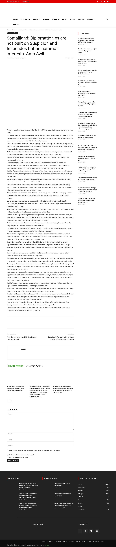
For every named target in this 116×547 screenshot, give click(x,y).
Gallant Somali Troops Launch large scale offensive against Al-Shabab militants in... (28, 485)
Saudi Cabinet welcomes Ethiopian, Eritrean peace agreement (21, 338)
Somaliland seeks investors (62, 493)
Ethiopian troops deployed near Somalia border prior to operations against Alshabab (28, 495)
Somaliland (25, 19)
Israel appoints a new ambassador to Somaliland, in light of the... (86, 93)
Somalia (36, 19)
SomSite (47, 545)
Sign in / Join (25, 1)
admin (11, 58)
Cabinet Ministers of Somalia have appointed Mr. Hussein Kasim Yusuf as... (86, 200)
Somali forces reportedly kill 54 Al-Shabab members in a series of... (87, 82)
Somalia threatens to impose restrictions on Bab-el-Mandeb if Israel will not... (87, 61)
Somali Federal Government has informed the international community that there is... (87, 114)
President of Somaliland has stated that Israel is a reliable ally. (86, 158)
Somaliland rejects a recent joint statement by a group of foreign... (87, 50)
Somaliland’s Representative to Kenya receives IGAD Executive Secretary (61, 338)
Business (90, 19)
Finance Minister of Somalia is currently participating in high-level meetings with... (87, 169)
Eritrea (81, 19)
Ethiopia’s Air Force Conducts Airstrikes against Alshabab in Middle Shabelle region (28, 505)
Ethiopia (55, 19)
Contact (17, 24)
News (14, 30)
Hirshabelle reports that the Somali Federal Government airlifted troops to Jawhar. (15, 388)
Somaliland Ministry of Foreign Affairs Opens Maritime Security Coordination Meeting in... (87, 189)
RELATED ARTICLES (15, 366)
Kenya (64, 19)
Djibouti (46, 19)
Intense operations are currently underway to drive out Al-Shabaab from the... (87, 72)
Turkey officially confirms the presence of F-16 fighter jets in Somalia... (87, 104)
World (72, 19)
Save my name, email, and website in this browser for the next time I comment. (34, 450)
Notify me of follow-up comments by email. (21, 455)
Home (15, 19)
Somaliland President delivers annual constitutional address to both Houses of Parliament (87, 147)
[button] (106, 19)
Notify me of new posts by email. (18, 457)
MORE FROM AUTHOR (34, 366)
